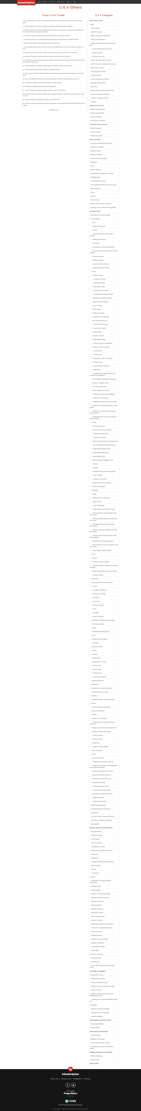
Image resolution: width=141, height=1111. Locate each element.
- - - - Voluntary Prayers (96, 362)
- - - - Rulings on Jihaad (96, 575)
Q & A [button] (51, 2)
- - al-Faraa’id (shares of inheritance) (100, 809)
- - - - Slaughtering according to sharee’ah (101, 761)
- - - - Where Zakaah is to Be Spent (100, 390)
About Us (54, 1079)
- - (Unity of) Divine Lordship (98, 71)
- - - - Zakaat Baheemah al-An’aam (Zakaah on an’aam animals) (103, 417)
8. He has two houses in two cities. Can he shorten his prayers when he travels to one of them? (50, 52)
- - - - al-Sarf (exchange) (96, 616)
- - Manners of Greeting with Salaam (100, 894)
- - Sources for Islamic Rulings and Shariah (102, 816)
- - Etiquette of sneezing (96, 901)
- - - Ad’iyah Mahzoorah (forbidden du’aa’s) (102, 861)
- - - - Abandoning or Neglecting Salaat (101, 298)
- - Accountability (94, 824)
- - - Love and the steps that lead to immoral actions (102, 966)
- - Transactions (94, 578)
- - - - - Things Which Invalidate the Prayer (102, 294)
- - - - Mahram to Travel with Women (100, 498)
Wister (70, 1096)
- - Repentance (94, 854)
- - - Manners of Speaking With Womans (101, 928)
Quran (45, 2)
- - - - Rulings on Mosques (97, 313)
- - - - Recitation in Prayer (97, 335)
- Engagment (93, 162)
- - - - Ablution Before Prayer (98, 239)
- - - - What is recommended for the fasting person (104, 441)
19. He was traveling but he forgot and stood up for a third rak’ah (41, 99)
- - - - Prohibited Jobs (96, 673)
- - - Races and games (96, 750)
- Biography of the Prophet (97, 1039)
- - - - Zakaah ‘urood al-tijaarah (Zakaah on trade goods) (103, 406)
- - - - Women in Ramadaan (97, 486)
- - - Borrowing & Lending (97, 624)
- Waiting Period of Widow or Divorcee (100, 203)
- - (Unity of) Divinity (95, 75)
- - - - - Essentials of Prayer (97, 283)
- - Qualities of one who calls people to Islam (102, 986)
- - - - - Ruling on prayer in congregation (101, 343)
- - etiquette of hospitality (97, 943)
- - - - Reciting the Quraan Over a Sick (100, 778)
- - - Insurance (94, 654)
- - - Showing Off (94, 873)
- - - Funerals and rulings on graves (100, 561)
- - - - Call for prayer (95, 309)
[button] (75, 2)
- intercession (93, 86)
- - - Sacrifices (94, 558)
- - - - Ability (93, 494)
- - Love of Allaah (94, 839)
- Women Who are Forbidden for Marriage (102, 173)
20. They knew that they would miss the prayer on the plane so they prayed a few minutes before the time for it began (54, 104)
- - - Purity (92, 222)
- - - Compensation (95, 658)
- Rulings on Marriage (96, 154)
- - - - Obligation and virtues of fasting (100, 482)
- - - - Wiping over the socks (97, 226)
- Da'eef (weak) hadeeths (97, 113)
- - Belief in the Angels (96, 32)
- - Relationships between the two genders (102, 924)
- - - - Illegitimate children (97, 797)
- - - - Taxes (93, 609)
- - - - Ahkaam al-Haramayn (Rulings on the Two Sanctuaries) (103, 530)
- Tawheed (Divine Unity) (97, 68)
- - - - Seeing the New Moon (97, 426)
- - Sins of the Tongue (96, 843)
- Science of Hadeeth (96, 117)
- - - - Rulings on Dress (96, 739)
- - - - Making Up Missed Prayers (99, 301)
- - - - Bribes (93, 650)
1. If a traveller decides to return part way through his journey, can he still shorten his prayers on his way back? (52, 21)
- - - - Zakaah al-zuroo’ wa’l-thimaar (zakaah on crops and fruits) (103, 412)
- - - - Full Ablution (95, 243)
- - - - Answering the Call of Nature (99, 264)
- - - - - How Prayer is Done (97, 286)
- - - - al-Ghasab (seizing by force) (99, 786)
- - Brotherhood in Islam (96, 912)
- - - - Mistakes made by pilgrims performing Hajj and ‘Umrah (103, 519)
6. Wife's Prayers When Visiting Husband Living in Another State (41, 43)
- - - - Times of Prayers (96, 305)
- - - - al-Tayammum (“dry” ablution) (100, 267)
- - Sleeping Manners (96, 905)
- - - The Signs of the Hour (97, 56)
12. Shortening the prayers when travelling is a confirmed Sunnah (41, 69)
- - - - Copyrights (94, 612)
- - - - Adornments (95, 743)
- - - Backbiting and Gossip (97, 846)
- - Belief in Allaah (95, 28)
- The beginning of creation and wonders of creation (102, 1047)
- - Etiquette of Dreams (96, 920)
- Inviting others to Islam (96, 975)
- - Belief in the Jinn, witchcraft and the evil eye (103, 64)
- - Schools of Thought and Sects (99, 98)
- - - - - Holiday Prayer (96, 354)
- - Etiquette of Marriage (96, 909)
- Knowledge (93, 1005)
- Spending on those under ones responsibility (103, 207)
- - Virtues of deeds (95, 865)
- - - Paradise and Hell (96, 52)
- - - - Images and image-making (99, 746)
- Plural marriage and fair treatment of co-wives (103, 185)
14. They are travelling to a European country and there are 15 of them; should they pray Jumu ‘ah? (51, 79)
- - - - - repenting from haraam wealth (100, 790)
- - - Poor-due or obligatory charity (99, 383)
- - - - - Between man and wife (98, 479)
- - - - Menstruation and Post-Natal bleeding (102, 247)
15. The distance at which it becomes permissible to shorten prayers (42, 82)
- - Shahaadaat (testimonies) (98, 805)
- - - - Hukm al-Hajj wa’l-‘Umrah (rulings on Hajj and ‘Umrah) (103, 514)
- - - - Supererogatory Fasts (97, 456)
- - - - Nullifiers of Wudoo (97, 260)
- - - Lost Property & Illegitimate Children (101, 794)
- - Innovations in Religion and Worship (101, 820)
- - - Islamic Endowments (97, 680)
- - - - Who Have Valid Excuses (98, 320)
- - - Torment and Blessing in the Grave (101, 49)
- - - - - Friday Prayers (96, 351)
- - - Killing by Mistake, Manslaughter (100, 707)
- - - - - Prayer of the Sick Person (99, 324)
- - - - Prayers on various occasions (100, 347)
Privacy (87, 1079)
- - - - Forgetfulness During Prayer (99, 317)
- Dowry (92, 166)
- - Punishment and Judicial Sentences (101, 688)
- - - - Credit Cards (95, 601)
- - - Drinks (93, 754)
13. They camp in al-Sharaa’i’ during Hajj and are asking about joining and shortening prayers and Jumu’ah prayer (53, 74)
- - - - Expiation (94, 467)
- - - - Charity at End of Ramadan (99, 398)
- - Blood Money (94, 684)
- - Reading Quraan (95, 886)
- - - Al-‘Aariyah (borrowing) (97, 782)
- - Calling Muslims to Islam (97, 978)
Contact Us (66, 1079)
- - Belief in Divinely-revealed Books (100, 35)
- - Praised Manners (95, 958)
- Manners (92, 877)
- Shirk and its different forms (98, 83)
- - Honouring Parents (96, 931)
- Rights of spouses (95, 188)
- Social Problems (95, 1027)
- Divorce (92, 192)
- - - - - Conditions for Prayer (98, 279)
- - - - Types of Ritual (95, 501)
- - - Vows (92, 554)
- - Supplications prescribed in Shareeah (101, 850)
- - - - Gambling (94, 643)
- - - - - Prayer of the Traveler (98, 328)
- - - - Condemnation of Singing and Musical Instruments (102, 723)
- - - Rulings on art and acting (98, 718)
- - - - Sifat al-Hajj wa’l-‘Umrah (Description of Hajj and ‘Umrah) (104, 545)
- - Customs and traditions (97, 711)
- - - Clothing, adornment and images (100, 731)
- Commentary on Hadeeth (97, 120)
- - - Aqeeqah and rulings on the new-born (101, 771)
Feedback (77, 1079)
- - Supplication (94, 858)
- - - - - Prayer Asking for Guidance (99, 366)
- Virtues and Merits (95, 1035)
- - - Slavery (93, 628)
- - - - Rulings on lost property (98, 801)
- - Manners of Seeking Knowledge (99, 1009)
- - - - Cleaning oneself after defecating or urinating (101, 234)
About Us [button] (60, 2)
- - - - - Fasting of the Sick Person (99, 433)
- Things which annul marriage (98, 158)
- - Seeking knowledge (96, 1016)
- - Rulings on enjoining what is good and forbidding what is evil (101, 994)
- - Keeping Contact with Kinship (99, 939)
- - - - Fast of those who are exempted (100, 430)
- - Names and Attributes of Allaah (99, 79)
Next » (57, 110)
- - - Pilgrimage (94, 490)
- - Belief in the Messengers (97, 39)
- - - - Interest (93, 586)
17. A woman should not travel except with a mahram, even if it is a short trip (44, 90)
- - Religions (93, 101)
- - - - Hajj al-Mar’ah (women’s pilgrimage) (101, 541)
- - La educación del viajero (97, 946)
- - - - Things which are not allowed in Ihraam (102, 509)
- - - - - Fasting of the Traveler (98, 437)
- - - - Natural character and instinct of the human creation (103, 251)
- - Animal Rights (94, 950)
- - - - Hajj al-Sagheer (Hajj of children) (100, 550)
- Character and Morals (96, 954)
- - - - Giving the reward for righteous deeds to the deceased (104, 566)
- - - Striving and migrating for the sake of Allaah (103, 571)
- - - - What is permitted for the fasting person (102, 445)
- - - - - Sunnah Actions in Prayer (99, 290)
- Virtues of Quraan (95, 132)
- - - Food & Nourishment (97, 758)
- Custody (92, 196)
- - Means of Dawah (95, 990)
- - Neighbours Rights (96, 935)
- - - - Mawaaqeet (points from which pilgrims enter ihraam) (102, 525)
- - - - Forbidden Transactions (98, 590)
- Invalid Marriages (95, 177)
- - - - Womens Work (95, 669)
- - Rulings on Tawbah (96, 835)
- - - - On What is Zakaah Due (98, 386)
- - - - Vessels (93, 230)
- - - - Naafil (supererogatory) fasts (99, 452)
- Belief (92, 24)
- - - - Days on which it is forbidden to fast (101, 460)
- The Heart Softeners (96, 831)
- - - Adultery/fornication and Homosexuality (102, 699)
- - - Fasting (93, 422)
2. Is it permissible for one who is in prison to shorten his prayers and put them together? (48, 26)
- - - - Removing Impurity (97, 256)
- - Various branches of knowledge (99, 1012)
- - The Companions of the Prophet (99, 1043)
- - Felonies (93, 703)
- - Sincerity (93, 869)
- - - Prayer (93, 271)
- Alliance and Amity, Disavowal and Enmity (102, 90)
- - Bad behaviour (94, 961)
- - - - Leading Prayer (95, 332)
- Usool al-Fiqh (94, 812)
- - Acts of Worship (95, 219)
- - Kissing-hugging (95, 890)
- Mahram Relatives (95, 169)
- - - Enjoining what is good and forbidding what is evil (104, 1000)
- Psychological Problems (97, 1024)
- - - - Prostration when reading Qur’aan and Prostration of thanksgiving (102, 374)
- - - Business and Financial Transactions (101, 582)
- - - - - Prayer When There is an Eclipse (101, 358)
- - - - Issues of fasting (96, 475)
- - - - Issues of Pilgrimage (97, 505)
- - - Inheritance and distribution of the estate (102, 620)
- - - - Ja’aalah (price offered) (98, 677)
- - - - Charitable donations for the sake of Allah (103, 401)
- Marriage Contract (95, 151)
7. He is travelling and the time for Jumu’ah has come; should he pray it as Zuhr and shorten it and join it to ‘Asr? (53, 48)
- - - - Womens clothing (96, 735)
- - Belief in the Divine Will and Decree (100, 60)
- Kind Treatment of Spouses (98, 181)
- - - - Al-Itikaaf (94, 464)
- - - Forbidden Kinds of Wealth (98, 639)
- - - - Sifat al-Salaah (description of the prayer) (103, 379)
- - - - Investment (94, 597)
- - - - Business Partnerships (98, 594)
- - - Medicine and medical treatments (100, 775)
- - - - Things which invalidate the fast (100, 449)
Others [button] (68, 2)
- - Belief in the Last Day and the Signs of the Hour (102, 44)
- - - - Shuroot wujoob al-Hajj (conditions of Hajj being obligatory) (103, 536)
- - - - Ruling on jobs (95, 665)
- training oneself (94, 1059)
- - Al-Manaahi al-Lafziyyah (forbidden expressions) (100, 881)
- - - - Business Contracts (97, 605)
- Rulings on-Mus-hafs (96, 135)
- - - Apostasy (93, 695)
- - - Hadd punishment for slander (99, 692)
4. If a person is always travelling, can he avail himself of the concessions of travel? (46, 35)
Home (38, 2)
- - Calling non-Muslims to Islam (99, 982)
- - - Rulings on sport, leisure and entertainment (103, 728)
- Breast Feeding (94, 200)
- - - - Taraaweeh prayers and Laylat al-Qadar (102, 471)
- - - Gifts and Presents (96, 646)
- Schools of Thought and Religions (100, 94)
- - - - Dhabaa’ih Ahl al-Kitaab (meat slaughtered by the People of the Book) (103, 766)
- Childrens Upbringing (96, 1056)
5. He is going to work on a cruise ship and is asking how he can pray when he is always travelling (51, 39)
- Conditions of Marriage (96, 147)
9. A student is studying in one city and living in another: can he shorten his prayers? (47, 56)
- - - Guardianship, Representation (99, 631)
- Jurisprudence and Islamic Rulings (100, 215)
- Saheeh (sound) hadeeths (97, 109)
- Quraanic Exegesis (95, 128)
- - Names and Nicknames (97, 916)
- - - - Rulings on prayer (96, 275)
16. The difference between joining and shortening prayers (39, 86)
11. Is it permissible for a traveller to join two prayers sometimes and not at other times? (48, 65)
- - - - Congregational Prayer (98, 339)
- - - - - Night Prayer (95, 369)
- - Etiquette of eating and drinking (99, 897)
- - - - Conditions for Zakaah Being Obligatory (102, 394)
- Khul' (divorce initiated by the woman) (101, 143)
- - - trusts (92, 635)
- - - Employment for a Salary (98, 661)
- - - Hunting (93, 714)
